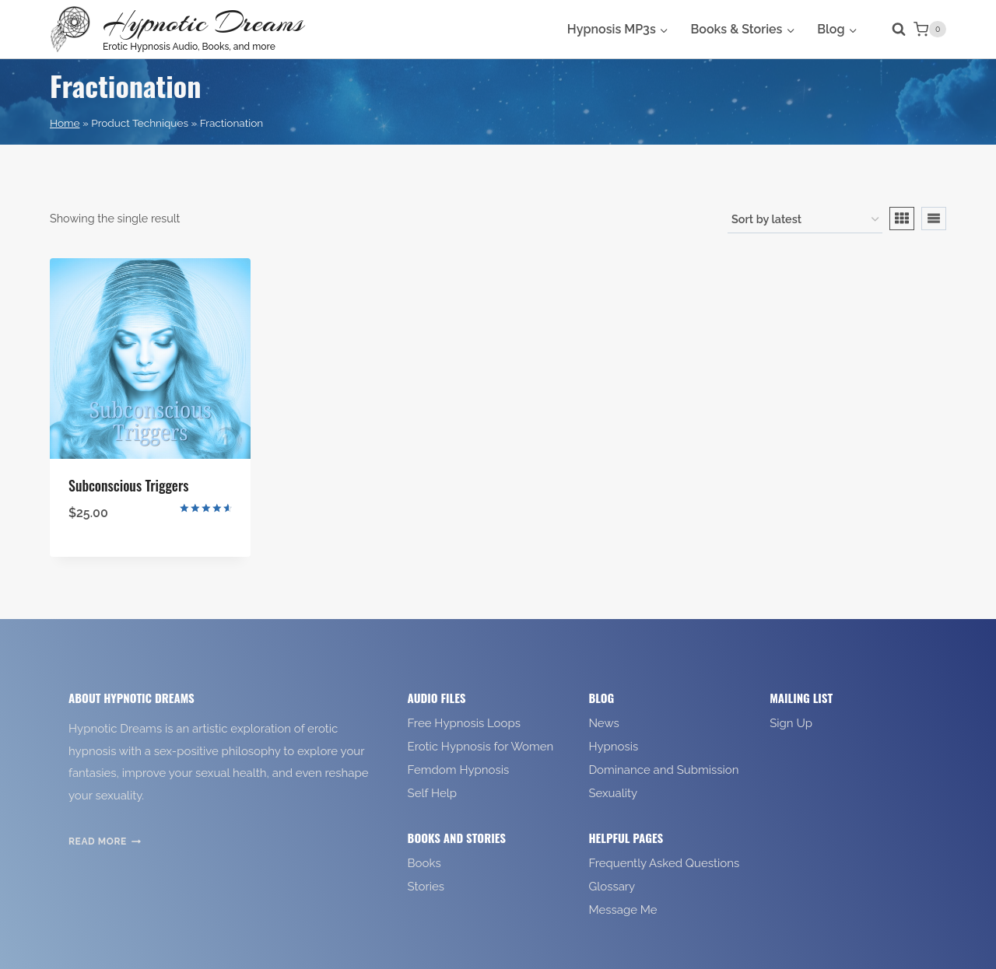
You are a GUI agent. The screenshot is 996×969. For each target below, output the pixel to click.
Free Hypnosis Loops (464, 723)
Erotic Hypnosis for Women (481, 747)
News (603, 723)
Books (424, 863)
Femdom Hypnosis (459, 770)
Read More (104, 841)
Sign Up (791, 723)
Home (64, 123)
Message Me (622, 910)
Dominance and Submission (663, 770)
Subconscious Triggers (128, 485)
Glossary (611, 887)
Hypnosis (613, 747)
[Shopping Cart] (930, 29)
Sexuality (612, 793)
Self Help (433, 793)
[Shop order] (805, 220)
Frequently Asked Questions (663, 863)
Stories (426, 887)
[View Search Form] (891, 30)
